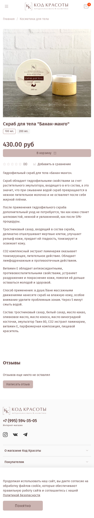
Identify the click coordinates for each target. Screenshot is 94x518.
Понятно (23, 505)
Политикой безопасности (21, 495)
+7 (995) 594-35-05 (20, 420)
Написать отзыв (18, 384)
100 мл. (9, 131)
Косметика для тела (34, 19)
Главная (9, 19)
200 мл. (23, 131)
